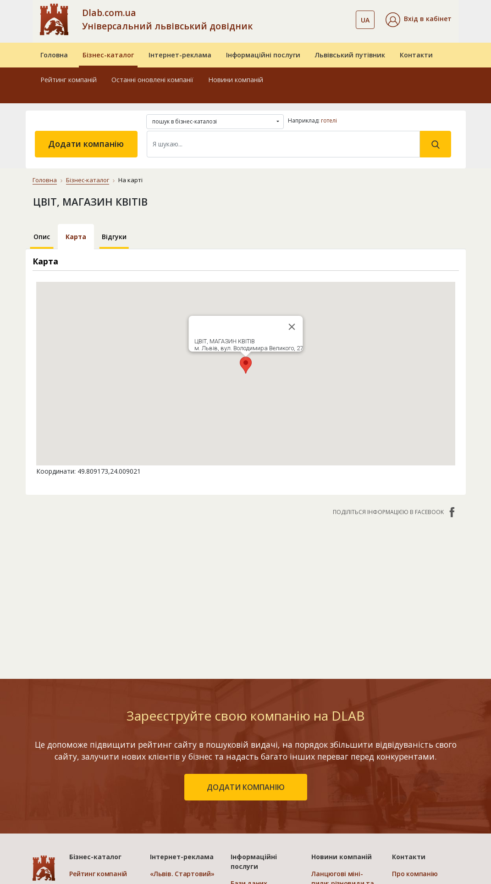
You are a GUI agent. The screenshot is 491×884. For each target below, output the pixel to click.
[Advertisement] (246, 592)
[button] (419, 20)
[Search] (283, 144)
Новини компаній (235, 79)
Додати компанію (86, 143)
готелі (329, 120)
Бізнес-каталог (108, 54)
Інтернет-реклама (180, 54)
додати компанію (246, 787)
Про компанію (415, 873)
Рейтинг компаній (68, 79)
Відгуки (114, 236)
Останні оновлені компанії (152, 79)
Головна (54, 54)
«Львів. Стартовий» (182, 873)
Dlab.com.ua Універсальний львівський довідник (167, 19)
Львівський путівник (350, 54)
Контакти (416, 54)
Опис (41, 236)
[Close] (292, 327)
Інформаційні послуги (263, 54)
